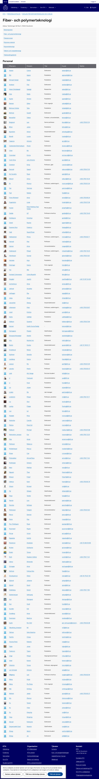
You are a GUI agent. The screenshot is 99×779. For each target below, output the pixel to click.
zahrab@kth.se (66, 103)
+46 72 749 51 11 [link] (85, 345)
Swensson (12, 618)
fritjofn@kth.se (66, 477)
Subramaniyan (13, 594)
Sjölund (11, 580)
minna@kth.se (66, 237)
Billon (11, 127)
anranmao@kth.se (67, 439)
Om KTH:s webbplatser (83, 772)
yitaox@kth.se (66, 707)
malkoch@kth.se (67, 430)
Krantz (11, 345)
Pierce (11, 514)
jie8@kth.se (65, 736)
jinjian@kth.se (66, 387)
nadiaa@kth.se (66, 94)
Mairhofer (12, 420)
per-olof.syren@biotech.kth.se (70, 623)
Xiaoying (29, 712)
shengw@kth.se (67, 599)
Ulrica (28, 179)
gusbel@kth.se (66, 113)
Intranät (23, 1)
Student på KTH (7, 763)
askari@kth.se (66, 89)
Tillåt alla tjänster (55, 774)
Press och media (81, 765)
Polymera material (9, 42)
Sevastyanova (13, 576)
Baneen (11, 103)
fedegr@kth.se (66, 227)
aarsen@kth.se (66, 70)
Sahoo (11, 562)
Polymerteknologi (9, 46)
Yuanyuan (30, 378)
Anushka (29, 288)
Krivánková (12, 350)
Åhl (10, 75)
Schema (54, 749)
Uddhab (29, 317)
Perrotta (11, 505)
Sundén (11, 609)
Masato (29, 331)
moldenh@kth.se (67, 449)
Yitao (28, 707)
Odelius (11, 481)
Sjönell (11, 585)
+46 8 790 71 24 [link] (85, 458)
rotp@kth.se (65, 642)
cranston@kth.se (67, 164)
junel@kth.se (66, 312)
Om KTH (5, 759)
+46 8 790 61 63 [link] (85, 255)
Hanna (29, 359)
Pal (10, 491)
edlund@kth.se (66, 179)
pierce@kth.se (66, 514)
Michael (29, 430)
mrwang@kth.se (67, 684)
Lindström (12, 397)
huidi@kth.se (66, 604)
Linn (28, 500)
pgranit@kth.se (66, 223)
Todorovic (12, 651)
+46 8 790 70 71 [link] (85, 397)
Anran (28, 439)
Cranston (12, 164)
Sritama (29, 463)
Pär (28, 392)
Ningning (29, 717)
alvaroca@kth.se (67, 146)
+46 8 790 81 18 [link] (85, 122)
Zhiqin (29, 298)
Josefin (29, 279)
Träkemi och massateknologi (12, 51)
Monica (29, 183)
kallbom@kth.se (67, 321)
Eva (28, 434)
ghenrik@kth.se (66, 255)
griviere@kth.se (66, 547)
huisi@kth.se (66, 383)
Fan (10, 188)
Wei (28, 270)
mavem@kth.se (66, 434)
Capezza (11, 141)
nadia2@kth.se (66, 80)
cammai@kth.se (67, 420)
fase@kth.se (66, 571)
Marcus (29, 449)
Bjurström (12, 132)
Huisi (28, 383)
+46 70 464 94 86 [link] (85, 543)
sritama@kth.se (66, 463)
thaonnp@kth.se (67, 472)
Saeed (29, 169)
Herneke (11, 260)
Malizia (11, 425)
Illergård (11, 279)
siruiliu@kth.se (66, 401)
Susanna (29, 321)
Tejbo (10, 646)
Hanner (11, 246)
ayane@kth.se (66, 99)
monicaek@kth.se (67, 183)
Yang (10, 717)
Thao (28, 472)
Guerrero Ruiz (13, 227)
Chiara (29, 637)
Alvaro (29, 146)
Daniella (29, 354)
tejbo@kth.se (66, 646)
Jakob (28, 693)
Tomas (29, 552)
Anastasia (30, 543)
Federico (29, 227)
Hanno (29, 265)
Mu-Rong (29, 684)
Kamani (11, 326)
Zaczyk (11, 722)
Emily (28, 164)
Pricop (11, 533)
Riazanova (12, 543)
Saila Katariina (31, 632)
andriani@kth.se (67, 84)
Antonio (29, 141)
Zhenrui (29, 698)
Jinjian (29, 387)
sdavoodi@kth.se (67, 169)
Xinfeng (29, 689)
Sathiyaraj (30, 594)
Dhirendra (30, 562)
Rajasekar (12, 538)
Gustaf (29, 113)
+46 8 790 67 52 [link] (85, 169)
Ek (10, 183)
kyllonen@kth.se (67, 354)
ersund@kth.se (66, 609)
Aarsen (11, 70)
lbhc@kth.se (66, 274)
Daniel (29, 590)
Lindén (11, 392)
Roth (10, 557)
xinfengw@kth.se (67, 689)
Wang (11, 679)
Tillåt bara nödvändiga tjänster (35, 774)
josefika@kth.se (67, 279)
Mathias (29, 467)
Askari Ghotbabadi (14, 89)
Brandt (11, 136)
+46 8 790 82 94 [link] (85, 675)
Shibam (29, 491)
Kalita (11, 317)
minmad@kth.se (67, 416)
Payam (29, 529)
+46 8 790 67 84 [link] (85, 321)
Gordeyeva (12, 218)
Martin (29, 368)
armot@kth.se (66, 458)
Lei (28, 411)
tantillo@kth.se (66, 637)
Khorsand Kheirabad (15, 336)
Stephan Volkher (32, 557)
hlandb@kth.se (66, 359)
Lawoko (11, 368)
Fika (28, 84)
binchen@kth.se (67, 150)
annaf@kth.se (66, 197)
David (28, 585)
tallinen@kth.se (66, 632)
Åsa (28, 293)
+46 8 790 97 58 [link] (85, 202)
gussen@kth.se (66, 345)
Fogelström (12, 202)
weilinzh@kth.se (67, 731)
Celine (29, 70)
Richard (29, 486)
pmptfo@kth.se (66, 208)
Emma (29, 155)
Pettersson (12, 510)
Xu (10, 703)
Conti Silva (12, 160)
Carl (28, 453)
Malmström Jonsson (15, 434)
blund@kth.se (66, 122)
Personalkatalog (13, 14)
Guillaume (30, 547)
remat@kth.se (66, 444)
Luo (10, 411)
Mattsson (12, 444)
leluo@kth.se (66, 411)
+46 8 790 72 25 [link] (85, 434)
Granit (11, 223)
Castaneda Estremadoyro (16, 146)
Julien (28, 127)
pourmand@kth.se (67, 529)
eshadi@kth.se (66, 232)
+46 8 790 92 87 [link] (85, 307)
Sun (10, 599)
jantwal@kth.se (66, 288)
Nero (10, 467)
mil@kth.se (65, 397)
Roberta (29, 642)
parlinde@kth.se (67, 392)
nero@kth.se (66, 467)
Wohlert (11, 693)
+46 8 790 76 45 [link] (85, 251)
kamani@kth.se (66, 326)
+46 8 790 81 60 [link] (85, 510)
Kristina (29, 312)
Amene (29, 99)
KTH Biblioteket (32, 749)
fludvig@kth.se (66, 406)
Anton (28, 132)
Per (28, 364)
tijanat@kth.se (66, 651)
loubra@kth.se (66, 136)
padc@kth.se (66, 174)
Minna (28, 237)
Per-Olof (29, 623)
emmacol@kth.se (67, 155)
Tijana (28, 651)
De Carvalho (13, 174)
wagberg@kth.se (67, 675)
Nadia (28, 80)
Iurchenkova (13, 284)
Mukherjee (12, 463)
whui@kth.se (66, 270)
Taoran (29, 703)
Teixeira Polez (13, 642)
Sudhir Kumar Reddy (33, 326)
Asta (10, 94)
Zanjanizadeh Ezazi (15, 726)
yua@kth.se (65, 378)
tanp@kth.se (66, 496)
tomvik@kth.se (66, 665)
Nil (27, 627)
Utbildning (6, 749)
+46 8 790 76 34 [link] (85, 179)
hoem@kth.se (66, 481)
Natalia (29, 193)
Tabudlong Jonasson (15, 627)
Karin (28, 481)
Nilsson (11, 477)
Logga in (93, 1)
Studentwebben (14, 1)
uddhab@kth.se (66, 317)
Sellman (11, 571)
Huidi (28, 604)
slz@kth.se (65, 303)
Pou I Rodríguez (14, 524)
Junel (10, 312)
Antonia (29, 670)
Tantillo (11, 637)
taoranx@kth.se (66, 703)
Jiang (10, 298)
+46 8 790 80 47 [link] (85, 368)
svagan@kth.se (66, 246)
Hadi (10, 232)
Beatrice (29, 618)
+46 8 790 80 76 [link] (85, 481)
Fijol (10, 193)
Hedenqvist (12, 251)
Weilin (28, 731)
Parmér (11, 500)
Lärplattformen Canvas (58, 756)
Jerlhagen (12, 293)
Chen (10, 150)
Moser (11, 453)
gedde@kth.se (66, 213)
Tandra (29, 496)
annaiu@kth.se (66, 284)
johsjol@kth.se (66, 580)
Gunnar (29, 255)
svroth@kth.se (66, 557)
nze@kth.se (65, 726)
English (94, 7)
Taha (28, 108)
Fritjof (28, 477)
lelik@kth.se (65, 373)
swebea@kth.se (67, 618)
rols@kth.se (65, 486)
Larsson (11, 364)
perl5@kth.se (66, 364)
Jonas (28, 646)
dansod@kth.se (66, 590)
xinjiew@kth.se (66, 679)
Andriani (11, 84)
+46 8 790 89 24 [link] (85, 197)
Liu (10, 401)
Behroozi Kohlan (14, 108)
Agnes (29, 75)
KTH (4, 14)
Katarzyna (30, 722)
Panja (10, 496)
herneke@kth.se (67, 260)
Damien (29, 514)
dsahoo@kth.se (66, 562)
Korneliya (29, 218)
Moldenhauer (13, 449)
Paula (28, 174)
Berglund (12, 122)
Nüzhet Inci (30, 340)
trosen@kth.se (66, 552)
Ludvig (11, 406)
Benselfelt (12, 117)
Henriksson (12, 255)
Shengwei (30, 599)
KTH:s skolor (31, 752)
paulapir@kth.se (67, 524)
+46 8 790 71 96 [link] (85, 590)
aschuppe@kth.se (67, 566)
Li (9, 378)
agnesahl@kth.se (67, 75)
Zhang (11, 731)
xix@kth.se (65, 712)
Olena (28, 576)
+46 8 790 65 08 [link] (85, 623)
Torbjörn (29, 510)
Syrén (11, 623)
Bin (28, 150)
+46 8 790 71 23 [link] (85, 557)
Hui (10, 270)
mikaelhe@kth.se (67, 251)
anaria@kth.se (66, 543)
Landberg (12, 359)
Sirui (28, 401)
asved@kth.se (66, 613)
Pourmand (12, 529)
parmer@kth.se (66, 500)
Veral (10, 660)
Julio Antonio (31, 160)
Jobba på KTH (80, 761)
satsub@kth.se (66, 594)
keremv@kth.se (66, 660)
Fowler (11, 208)
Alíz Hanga (30, 373)
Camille (29, 420)
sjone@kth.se (66, 585)
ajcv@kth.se (65, 141)
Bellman (11, 113)
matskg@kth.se (66, 307)
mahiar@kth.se (66, 241)
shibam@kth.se (66, 491)
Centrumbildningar (33, 756)
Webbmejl (55, 759)
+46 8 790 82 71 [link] (85, 237)
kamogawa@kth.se (68, 331)
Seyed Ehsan (31, 232)
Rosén (11, 552)
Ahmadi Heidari (14, 80)
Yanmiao (29, 188)
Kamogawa (12, 331)
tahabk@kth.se (66, 108)
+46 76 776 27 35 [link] (85, 576)
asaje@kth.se (66, 293)
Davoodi (11, 169)
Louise (29, 136)
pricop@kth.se (66, 533)
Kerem (29, 660)
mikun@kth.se (66, 656)
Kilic (10, 340)
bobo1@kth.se (66, 510)
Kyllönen (11, 354)
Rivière (11, 547)
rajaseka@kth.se (67, 538)
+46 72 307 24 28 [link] (85, 279)
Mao (10, 439)
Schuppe (12, 566)
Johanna (29, 580)
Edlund (11, 179)
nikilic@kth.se (66, 340)
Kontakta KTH (80, 758)
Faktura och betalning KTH (84, 768)
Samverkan (6, 756)
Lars (28, 122)
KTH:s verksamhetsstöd (34, 763)
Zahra (28, 103)
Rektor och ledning (33, 759)
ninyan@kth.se (66, 717)
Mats (28, 307)
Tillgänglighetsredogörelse (84, 775)
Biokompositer (8, 30)
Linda (28, 202)
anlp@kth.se (66, 670)
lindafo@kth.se (66, 202)
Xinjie (28, 679)
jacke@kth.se (66, 693)
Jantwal (11, 288)
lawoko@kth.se (66, 368)
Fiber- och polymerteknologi (12, 34)
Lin (10, 387)
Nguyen (11, 472)
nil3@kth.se (65, 627)
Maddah (11, 416)
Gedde (11, 213)
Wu (10, 698)
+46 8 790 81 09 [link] (85, 364)
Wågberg (12, 675)
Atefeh (29, 336)
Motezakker (12, 458)
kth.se (5, 1)
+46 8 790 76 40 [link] (85, 213)
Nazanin (29, 726)
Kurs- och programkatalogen (60, 752)
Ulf (28, 213)
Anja (28, 260)
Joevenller (12, 303)
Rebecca (29, 444)
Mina (28, 416)
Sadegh (29, 89)
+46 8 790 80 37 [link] (85, 693)
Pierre (11, 519)
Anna (28, 197)
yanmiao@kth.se (67, 188)
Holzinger (12, 265)
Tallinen (11, 632)
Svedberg (12, 613)
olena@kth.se (66, 576)
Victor (28, 533)
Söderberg (12, 590)
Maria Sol (29, 425)
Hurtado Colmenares (15, 274)
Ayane (11, 99)
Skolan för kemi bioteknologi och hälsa (37, 14)
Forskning (6, 752)
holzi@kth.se (66, 265)
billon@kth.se (66, 127)
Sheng (29, 303)
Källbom (11, 321)
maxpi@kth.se (66, 519)
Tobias (29, 117)
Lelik (10, 373)
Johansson (12, 307)
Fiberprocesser (8, 38)
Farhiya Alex (30, 571)
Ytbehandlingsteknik (10, 55)
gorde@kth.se (66, 218)
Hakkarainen (13, 237)
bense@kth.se (66, 117)
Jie (28, 736)
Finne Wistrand (13, 197)
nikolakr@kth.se (67, 350)
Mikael (29, 251)
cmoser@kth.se (66, 453)
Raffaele (29, 505)
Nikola (29, 350)
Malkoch (11, 430)
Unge (10, 656)
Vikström (12, 665)
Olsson (11, 486)
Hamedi (11, 241)
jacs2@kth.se (66, 160)
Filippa (29, 406)
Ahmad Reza (30, 458)
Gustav (29, 345)
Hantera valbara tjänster (13, 774)
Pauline (29, 223)
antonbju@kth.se (67, 132)
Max (28, 241)
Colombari (12, 155)
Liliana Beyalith (31, 274)
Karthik (29, 538)
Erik (28, 609)
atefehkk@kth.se (67, 336)
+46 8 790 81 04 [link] (85, 183)
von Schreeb (13, 670)
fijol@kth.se (65, 193)
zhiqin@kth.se (66, 298)
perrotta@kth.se (67, 505)
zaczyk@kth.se (66, 722)
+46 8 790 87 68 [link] (85, 430)
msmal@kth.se (66, 425)
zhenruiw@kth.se (67, 698)
